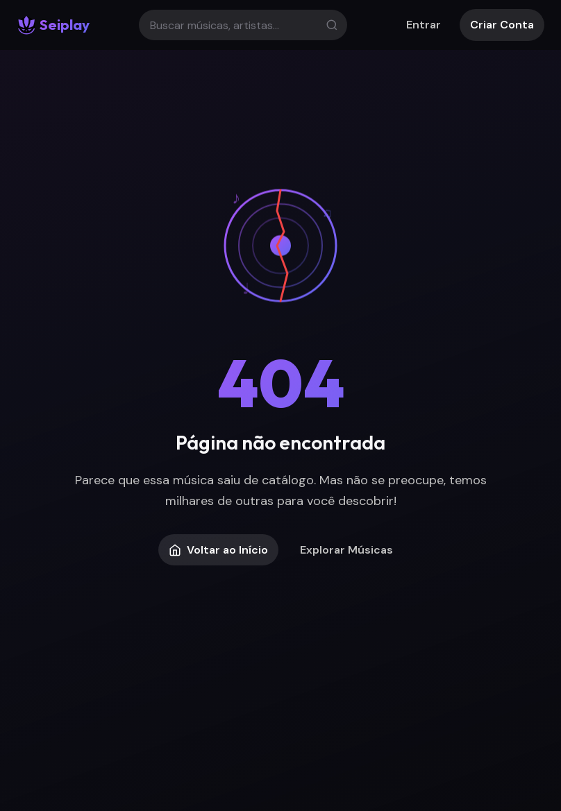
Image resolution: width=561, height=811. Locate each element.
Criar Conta (502, 24)
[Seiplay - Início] (53, 24)
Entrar (423, 24)
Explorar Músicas (346, 550)
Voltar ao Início (218, 550)
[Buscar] (243, 25)
